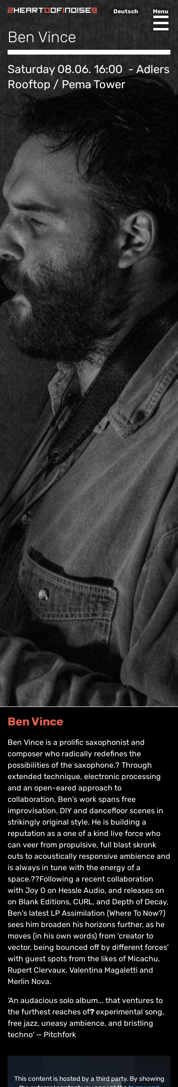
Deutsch (125, 11)
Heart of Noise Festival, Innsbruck (52, 10)
